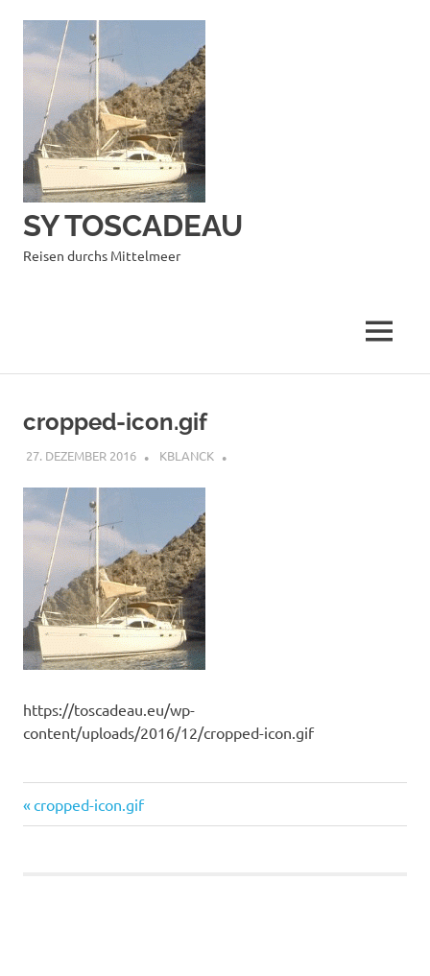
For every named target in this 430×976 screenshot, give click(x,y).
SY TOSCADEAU (138, 225)
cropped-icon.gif (88, 804)
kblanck (186, 455)
